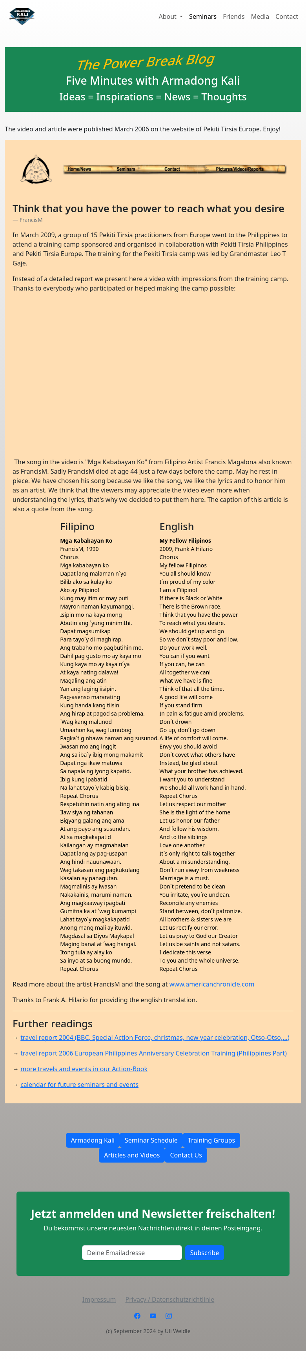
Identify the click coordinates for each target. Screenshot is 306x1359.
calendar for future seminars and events (79, 1084)
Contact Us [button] (186, 1155)
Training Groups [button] (211, 1140)
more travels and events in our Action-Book (84, 1069)
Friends (233, 16)
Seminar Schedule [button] (151, 1140)
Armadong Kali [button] (93, 1140)
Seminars (203, 16)
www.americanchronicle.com (212, 984)
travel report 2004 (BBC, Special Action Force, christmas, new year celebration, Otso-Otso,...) (155, 1037)
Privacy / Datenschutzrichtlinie (169, 1299)
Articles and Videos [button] (132, 1155)
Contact (286, 16)
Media (260, 16)
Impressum (99, 1299)
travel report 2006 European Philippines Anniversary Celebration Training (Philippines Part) (153, 1053)
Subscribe (204, 1252)
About (168, 16)
